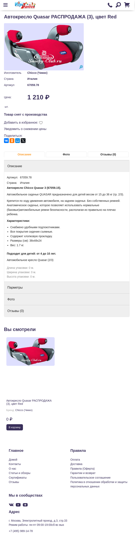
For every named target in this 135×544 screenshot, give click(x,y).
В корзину (15, 427)
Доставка (76, 464)
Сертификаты (18, 477)
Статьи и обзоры (19, 473)
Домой (13, 459)
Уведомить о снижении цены (25, 129)
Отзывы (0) (108, 154)
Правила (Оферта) (82, 468)
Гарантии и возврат (83, 473)
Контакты (15, 464)
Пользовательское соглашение (90, 477)
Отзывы (14, 482)
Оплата (75, 459)
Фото (66, 154)
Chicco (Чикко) (37, 72)
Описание (24, 154)
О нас (12, 468)
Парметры (15, 287)
